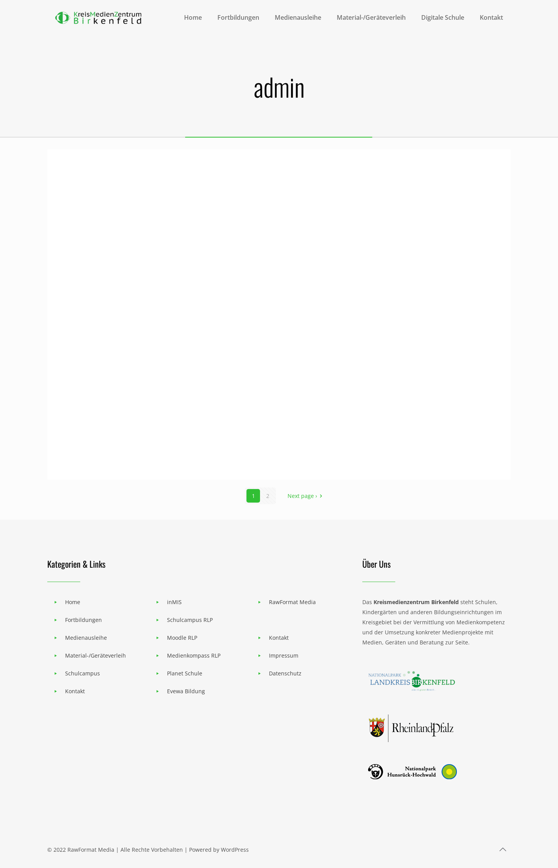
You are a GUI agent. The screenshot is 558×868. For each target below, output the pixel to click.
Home (72, 602)
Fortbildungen (83, 619)
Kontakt (75, 691)
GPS (71, 457)
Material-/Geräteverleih (95, 655)
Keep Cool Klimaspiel (271, 457)
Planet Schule (184, 673)
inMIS (174, 602)
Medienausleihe (86, 637)
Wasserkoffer (404, 347)
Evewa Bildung (186, 691)
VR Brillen (396, 457)
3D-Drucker (246, 347)
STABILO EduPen (413, 236)
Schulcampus (82, 673)
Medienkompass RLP (193, 655)
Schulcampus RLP (190, 619)
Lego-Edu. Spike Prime (276, 236)
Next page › (306, 495)
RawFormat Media (292, 602)
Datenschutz (285, 673)
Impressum (283, 655)
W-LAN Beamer (101, 236)
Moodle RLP (182, 637)
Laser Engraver (100, 347)
